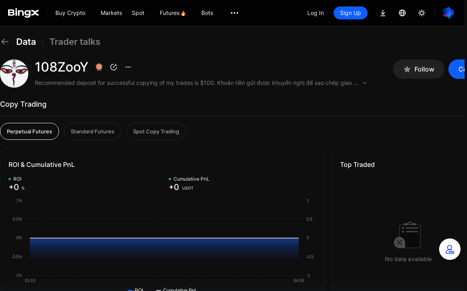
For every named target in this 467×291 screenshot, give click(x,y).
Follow (418, 69)
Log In (315, 12)
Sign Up (350, 12)
